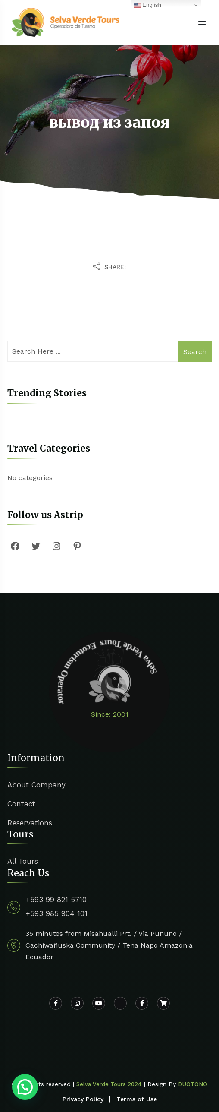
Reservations (29, 822)
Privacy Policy (83, 1099)
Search (194, 352)
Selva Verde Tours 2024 (109, 1084)
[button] (25, 1087)
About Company (36, 784)
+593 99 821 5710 (56, 899)
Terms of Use (136, 1099)
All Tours (22, 861)
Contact (21, 803)
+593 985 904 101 (56, 913)
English (147, 5)
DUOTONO (192, 1084)
